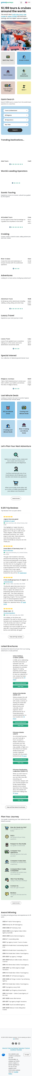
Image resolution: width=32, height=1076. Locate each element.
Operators (21, 1048)
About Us (4, 1048)
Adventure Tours (7, 299)
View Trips (20, 686)
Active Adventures (24, 75)
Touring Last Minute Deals (24, 413)
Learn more (16, 498)
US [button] (14, 1039)
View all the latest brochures (16, 807)
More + (24, 90)
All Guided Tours (6, 217)
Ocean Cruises (24, 60)
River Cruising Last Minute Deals (24, 431)
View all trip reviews (16, 637)
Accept (27, 1054)
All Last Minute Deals (8, 413)
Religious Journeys (7, 379)
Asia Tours (4, 161)
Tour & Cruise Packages (8, 90)
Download (20, 683)
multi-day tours (17, 14)
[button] (10, 164)
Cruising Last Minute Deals (8, 431)
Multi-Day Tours (8, 60)
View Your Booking (13, 1048)
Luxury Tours (5, 339)
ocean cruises (12, 16)
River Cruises (8, 75)
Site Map (19, 1049)
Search (14, 130)
